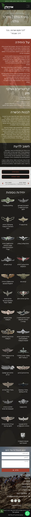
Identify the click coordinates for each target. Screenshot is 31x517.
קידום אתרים (19, 515)
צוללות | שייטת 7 (8, 205)
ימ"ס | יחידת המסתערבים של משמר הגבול (8, 300)
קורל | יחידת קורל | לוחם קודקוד (8, 425)
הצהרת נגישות (15, 505)
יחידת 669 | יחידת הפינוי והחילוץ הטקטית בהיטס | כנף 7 (7, 246)
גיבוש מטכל (26, 484)
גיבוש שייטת (26, 487)
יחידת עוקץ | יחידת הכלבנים (23, 265)
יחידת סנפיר (23, 407)
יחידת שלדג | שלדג (23, 244)
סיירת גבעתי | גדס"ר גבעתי (8, 356)
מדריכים (27, 478)
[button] (2, 511)
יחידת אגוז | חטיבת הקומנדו (7, 337)
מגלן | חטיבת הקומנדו (8, 319)
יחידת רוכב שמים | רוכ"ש (7, 374)
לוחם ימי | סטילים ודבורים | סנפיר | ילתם (23, 207)
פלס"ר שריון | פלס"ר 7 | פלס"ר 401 (23, 356)
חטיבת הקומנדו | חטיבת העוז (23, 442)
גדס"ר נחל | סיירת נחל (7, 391)
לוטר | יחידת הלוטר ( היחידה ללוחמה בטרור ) (23, 319)
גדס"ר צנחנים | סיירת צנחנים (23, 391)
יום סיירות (27, 481)
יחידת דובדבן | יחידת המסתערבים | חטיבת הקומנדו (23, 338)
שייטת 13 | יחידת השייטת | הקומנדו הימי (7, 226)
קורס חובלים (8, 264)
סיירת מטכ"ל (23, 225)
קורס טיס (23, 282)
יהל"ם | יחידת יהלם (23, 299)
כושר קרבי (21, 13)
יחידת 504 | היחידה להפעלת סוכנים (8, 282)
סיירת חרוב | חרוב (23, 373)
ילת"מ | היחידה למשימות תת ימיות (7, 408)
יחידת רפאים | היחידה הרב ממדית (23, 425)
